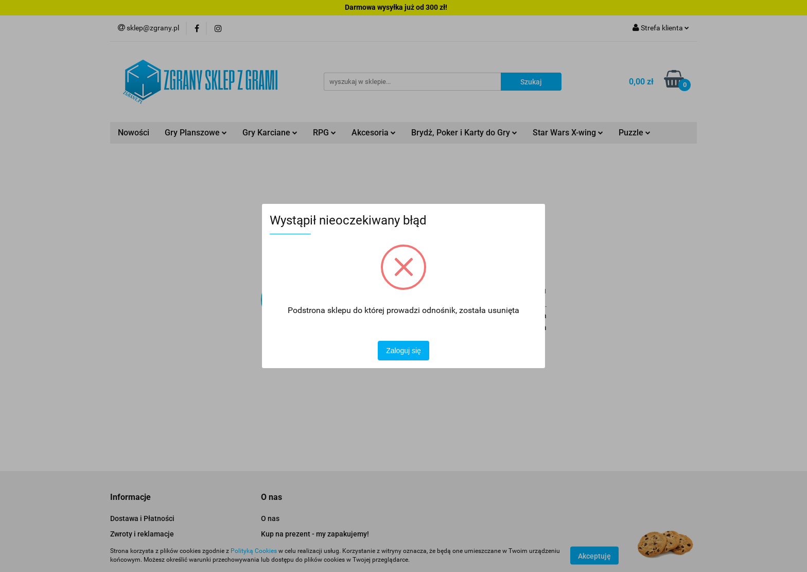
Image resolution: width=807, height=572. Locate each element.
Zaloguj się (403, 350)
